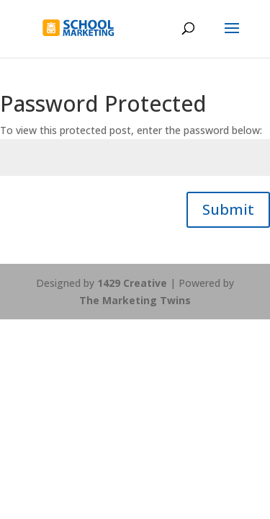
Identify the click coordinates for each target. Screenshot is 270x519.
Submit (228, 209)
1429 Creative (132, 283)
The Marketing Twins (135, 300)
